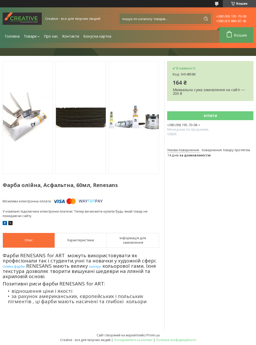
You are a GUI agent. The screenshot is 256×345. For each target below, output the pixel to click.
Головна (12, 36)
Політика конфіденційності (176, 340)
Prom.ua (153, 335)
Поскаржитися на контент (133, 340)
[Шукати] (206, 19)
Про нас (51, 36)
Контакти (70, 36)
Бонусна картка (97, 36)
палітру (95, 266)
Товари (30, 36)
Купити (210, 116)
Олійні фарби (14, 266)
